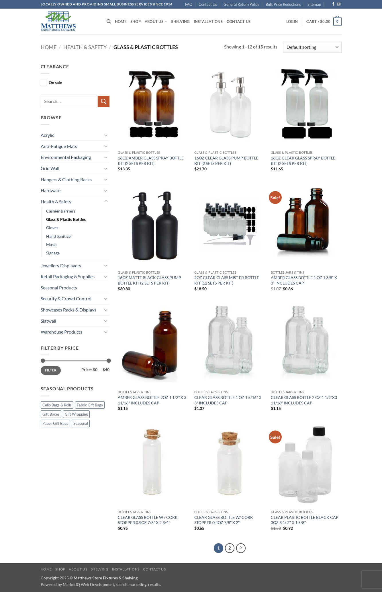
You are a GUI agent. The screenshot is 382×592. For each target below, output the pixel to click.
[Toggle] (106, 135)
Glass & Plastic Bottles (66, 219)
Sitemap (314, 4)
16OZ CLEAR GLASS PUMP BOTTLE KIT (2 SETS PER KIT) (226, 160)
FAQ (188, 4)
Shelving (180, 21)
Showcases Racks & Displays (68, 309)
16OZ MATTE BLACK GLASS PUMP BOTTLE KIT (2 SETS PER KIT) (149, 280)
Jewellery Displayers (61, 265)
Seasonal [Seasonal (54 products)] (80, 423)
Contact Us (208, 4)
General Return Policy (241, 4)
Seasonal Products (59, 287)
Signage (53, 252)
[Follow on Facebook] (333, 4)
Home (120, 21)
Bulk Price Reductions (283, 4)
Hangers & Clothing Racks (66, 179)
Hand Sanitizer (59, 236)
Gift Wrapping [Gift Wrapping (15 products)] (76, 414)
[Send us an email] (338, 4)
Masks (51, 244)
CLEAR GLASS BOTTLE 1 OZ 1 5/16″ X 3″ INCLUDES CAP (227, 400)
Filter (50, 370)
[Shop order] (312, 47)
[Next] (241, 548)
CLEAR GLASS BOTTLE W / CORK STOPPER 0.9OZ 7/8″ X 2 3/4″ (148, 520)
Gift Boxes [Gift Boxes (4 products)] (51, 414)
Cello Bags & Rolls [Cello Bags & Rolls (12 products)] (57, 405)
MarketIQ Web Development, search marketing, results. (112, 584)
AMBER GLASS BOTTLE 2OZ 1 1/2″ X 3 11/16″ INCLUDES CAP (152, 400)
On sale (55, 82)
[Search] (109, 21)
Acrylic (47, 135)
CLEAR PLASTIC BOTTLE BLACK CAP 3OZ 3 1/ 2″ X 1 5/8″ (304, 520)
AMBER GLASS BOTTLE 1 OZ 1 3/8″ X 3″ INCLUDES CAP (304, 280)
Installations (208, 21)
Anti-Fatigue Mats (59, 146)
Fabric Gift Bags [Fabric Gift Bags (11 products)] (90, 405)
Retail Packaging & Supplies (68, 276)
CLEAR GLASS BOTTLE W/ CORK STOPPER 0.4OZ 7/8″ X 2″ (223, 520)
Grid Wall (50, 168)
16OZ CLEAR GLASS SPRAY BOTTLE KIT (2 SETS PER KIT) (303, 160)
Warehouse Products (61, 331)
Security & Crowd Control (66, 298)
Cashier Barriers (60, 211)
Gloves (52, 227)
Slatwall (48, 321)
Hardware (50, 190)
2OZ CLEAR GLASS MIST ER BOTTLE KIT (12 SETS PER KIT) (226, 280)
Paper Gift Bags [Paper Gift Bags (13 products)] (55, 423)
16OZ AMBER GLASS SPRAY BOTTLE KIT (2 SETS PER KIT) (151, 160)
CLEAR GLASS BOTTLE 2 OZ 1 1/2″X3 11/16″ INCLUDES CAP (304, 400)
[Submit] (103, 101)
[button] (292, 21)
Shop (135, 21)
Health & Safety (85, 47)
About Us (156, 21)
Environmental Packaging (66, 157)
